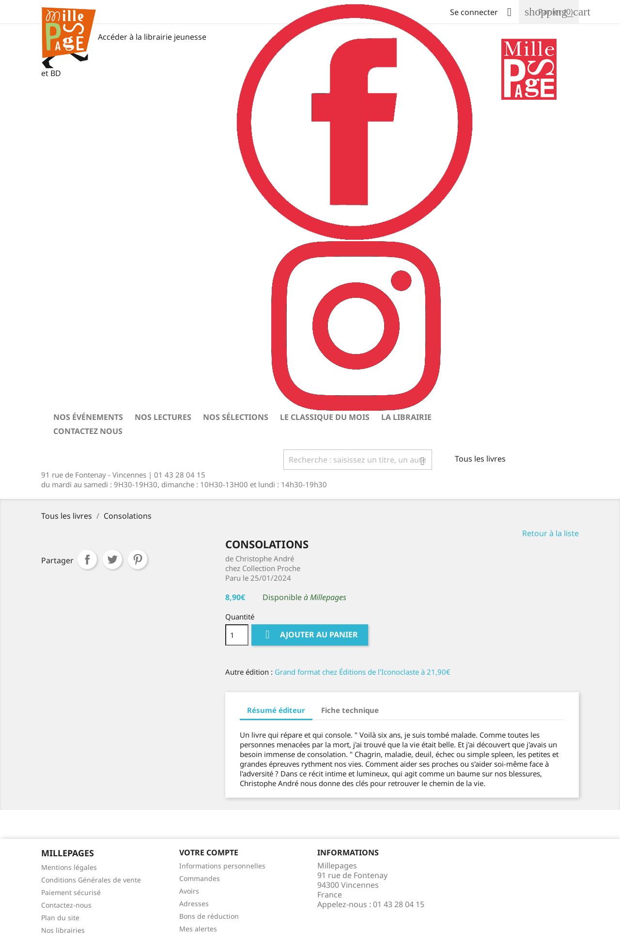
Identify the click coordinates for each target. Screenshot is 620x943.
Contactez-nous (66, 905)
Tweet (112, 559)
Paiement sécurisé (71, 892)
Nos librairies (63, 930)
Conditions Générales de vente (91, 879)
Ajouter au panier (310, 634)
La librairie (406, 417)
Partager (87, 559)
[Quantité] (236, 635)
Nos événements (88, 417)
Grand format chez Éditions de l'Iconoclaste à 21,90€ (362, 672)
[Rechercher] (358, 459)
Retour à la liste (550, 533)
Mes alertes (198, 928)
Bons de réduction (209, 916)
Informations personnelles (222, 865)
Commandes (199, 878)
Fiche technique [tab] (350, 710)
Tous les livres (480, 458)
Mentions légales (69, 867)
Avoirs (189, 891)
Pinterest (137, 559)
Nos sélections (235, 417)
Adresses (194, 903)
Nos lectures (163, 417)
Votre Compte (208, 852)
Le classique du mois (325, 417)
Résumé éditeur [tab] (276, 710)
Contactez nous (88, 431)
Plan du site (60, 917)
